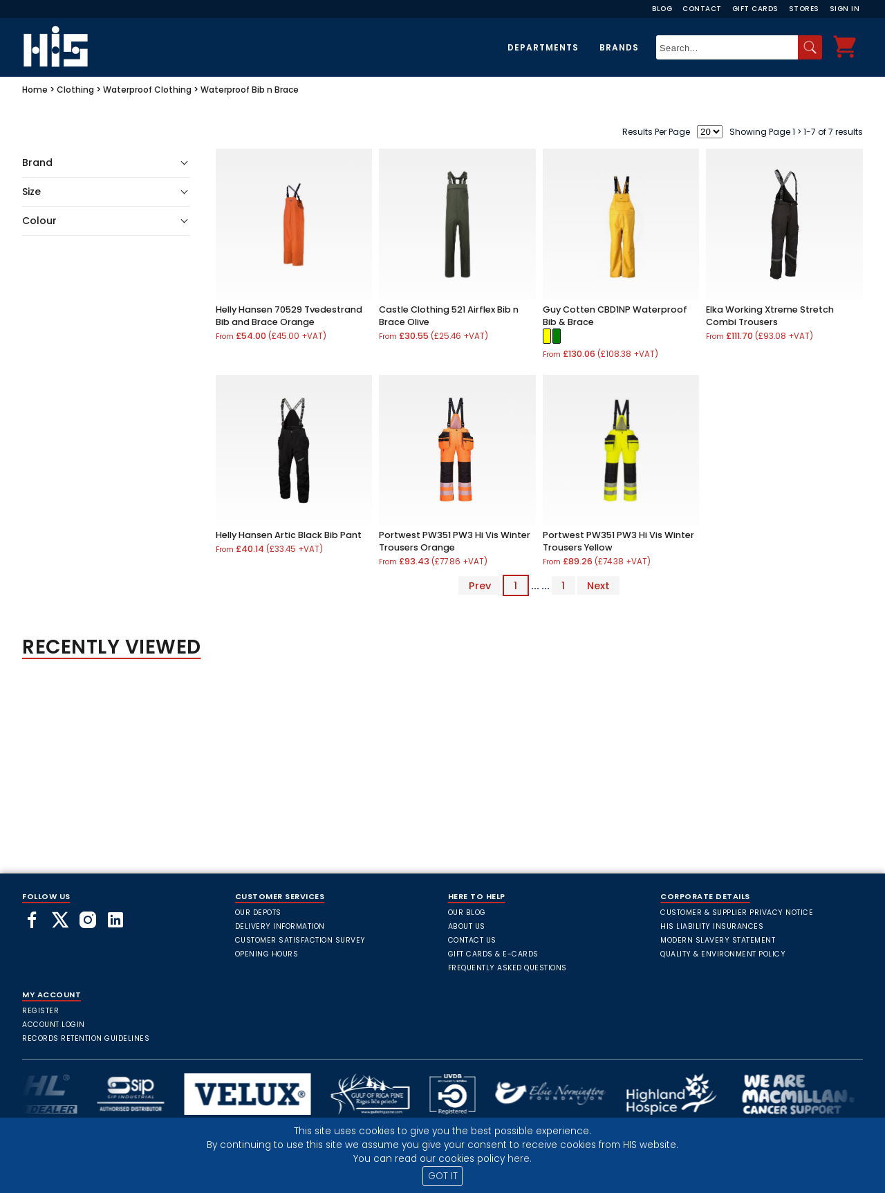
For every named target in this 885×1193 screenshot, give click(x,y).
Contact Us (472, 940)
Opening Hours (267, 954)
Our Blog (467, 912)
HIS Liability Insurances (711, 926)
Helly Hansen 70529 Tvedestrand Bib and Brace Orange (289, 316)
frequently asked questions (507, 968)
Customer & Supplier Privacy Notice (736, 912)
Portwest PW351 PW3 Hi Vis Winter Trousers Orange (454, 541)
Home (35, 89)
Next (598, 586)
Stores (804, 8)
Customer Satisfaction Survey (300, 940)
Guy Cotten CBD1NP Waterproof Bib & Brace (615, 316)
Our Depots (258, 912)
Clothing (75, 89)
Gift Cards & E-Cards (493, 954)
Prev (480, 586)
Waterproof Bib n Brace (250, 89)
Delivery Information (280, 926)
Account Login (53, 1024)
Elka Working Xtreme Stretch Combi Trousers (770, 316)
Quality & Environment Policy (722, 954)
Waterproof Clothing (147, 89)
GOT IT (443, 1176)
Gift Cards (755, 8)
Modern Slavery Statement (717, 940)
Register (40, 1011)
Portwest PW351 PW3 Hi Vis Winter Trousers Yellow (618, 541)
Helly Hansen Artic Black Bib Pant (289, 535)
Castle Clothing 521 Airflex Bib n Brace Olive (449, 316)
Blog (662, 8)
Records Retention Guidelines (85, 1038)
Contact (702, 8)
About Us (466, 926)
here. (519, 1158)
